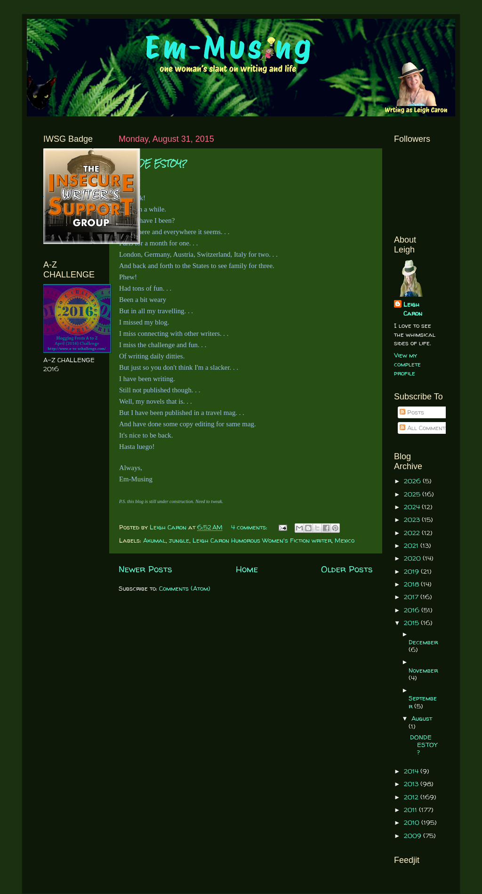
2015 (412, 622)
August (421, 718)
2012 (412, 797)
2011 (411, 809)
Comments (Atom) (184, 588)
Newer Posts (145, 569)
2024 (413, 507)
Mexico (344, 540)
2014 (412, 771)
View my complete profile (407, 364)
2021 (412, 545)
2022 (413, 532)
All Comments (424, 427)
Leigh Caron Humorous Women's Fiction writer (262, 540)
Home (247, 569)
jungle (179, 540)
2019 (412, 571)
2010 (412, 822)
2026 (413, 481)
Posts (412, 412)
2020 (413, 558)
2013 (412, 784)
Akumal (154, 540)
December (423, 642)
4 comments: (250, 527)
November (423, 670)
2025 (413, 494)
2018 (412, 584)
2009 (413, 835)
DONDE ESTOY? (153, 163)
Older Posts (347, 569)
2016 (412, 610)
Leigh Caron (412, 308)
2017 (412, 597)
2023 (413, 519)
